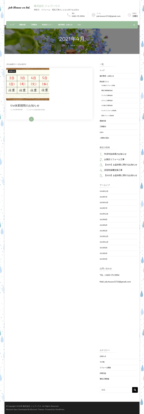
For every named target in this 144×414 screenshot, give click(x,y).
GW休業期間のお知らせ (68, 73)
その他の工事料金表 (106, 105)
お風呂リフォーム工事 (114, 159)
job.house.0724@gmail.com (108, 16)
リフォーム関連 (105, 368)
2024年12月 (104, 191)
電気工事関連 (104, 379)
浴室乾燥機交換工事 (113, 170)
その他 (102, 362)
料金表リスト (47, 25)
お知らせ (12, 71)
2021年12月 (104, 236)
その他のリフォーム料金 (108, 85)
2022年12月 (104, 214)
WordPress (59, 409)
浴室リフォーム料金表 (107, 116)
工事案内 (34, 25)
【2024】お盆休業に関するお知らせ (120, 164)
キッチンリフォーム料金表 (108, 110)
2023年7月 (103, 208)
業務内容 (22, 25)
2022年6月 (103, 225)
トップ (12, 25)
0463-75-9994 (78, 16)
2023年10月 (104, 202)
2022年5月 (103, 231)
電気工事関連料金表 (106, 90)
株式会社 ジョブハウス (47, 5)
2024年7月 (103, 197)
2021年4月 (103, 259)
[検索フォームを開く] (134, 24)
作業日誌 (103, 373)
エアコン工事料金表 (106, 100)
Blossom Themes (37, 409)
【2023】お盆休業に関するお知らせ (120, 175)
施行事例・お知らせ (65, 25)
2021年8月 (103, 248)
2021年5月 (103, 253)
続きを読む (67, 100)
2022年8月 (103, 219)
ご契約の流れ (104, 138)
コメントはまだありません (64, 80)
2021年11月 (104, 242)
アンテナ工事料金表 (106, 95)
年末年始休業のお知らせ (115, 154)
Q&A (79, 25)
